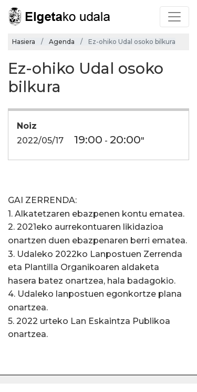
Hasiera (23, 42)
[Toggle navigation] (174, 16)
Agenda (62, 42)
